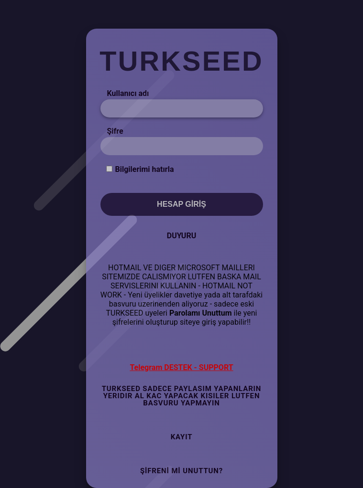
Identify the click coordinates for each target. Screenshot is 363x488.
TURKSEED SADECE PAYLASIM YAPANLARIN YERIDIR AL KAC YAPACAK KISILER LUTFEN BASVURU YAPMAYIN (182, 395)
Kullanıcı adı (128, 93)
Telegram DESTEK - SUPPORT (181, 367)
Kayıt (182, 437)
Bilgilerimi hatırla (144, 169)
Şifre (115, 131)
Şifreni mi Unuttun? (181, 471)
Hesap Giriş (181, 204)
